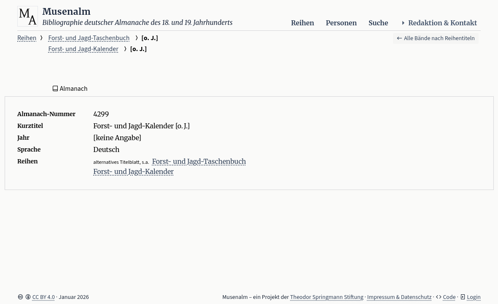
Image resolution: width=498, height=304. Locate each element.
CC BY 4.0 (43, 297)
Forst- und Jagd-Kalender (83, 49)
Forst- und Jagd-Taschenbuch (88, 38)
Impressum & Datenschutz (399, 297)
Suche (378, 23)
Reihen (302, 23)
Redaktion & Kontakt (438, 23)
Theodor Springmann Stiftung (326, 297)
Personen (341, 23)
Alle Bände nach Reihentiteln (435, 38)
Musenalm (67, 11)
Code (449, 297)
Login (474, 297)
